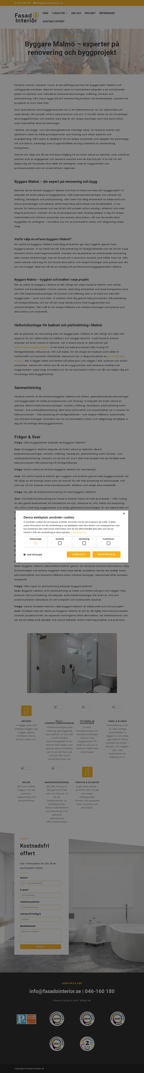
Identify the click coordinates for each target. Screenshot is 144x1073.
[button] (32, 554)
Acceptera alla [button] (106, 554)
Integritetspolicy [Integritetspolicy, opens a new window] (79, 532)
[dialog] (72, 536)
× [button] (124, 514)
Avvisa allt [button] (78, 554)
